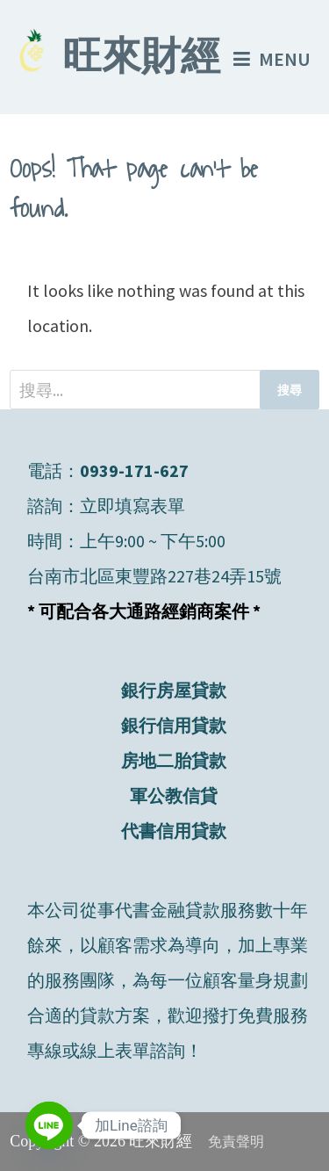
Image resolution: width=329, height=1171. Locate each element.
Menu (272, 59)
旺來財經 (141, 60)
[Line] (49, 1125)
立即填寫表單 (132, 506)
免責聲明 (236, 1141)
